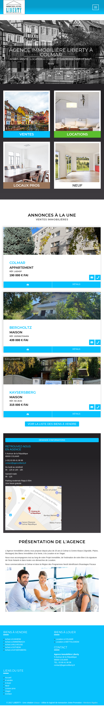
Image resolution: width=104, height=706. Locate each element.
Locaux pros (10, 689)
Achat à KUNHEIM (13, 640)
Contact (8, 694)
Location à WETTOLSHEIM (67, 642)
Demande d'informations (52, 441)
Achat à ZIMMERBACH (15, 642)
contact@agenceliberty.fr (15, 464)
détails (76, 285)
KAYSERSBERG (22, 393)
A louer (8, 684)
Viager (8, 692)
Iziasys (37, 703)
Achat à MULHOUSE (14, 645)
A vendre (9, 681)
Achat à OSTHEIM (13, 648)
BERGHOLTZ (20, 328)
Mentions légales (90, 703)
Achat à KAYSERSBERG (15, 651)
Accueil (8, 678)
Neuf (7, 686)
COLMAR (17, 263)
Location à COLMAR (64, 640)
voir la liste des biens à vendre (52, 424)
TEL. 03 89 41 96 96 (62, 663)
